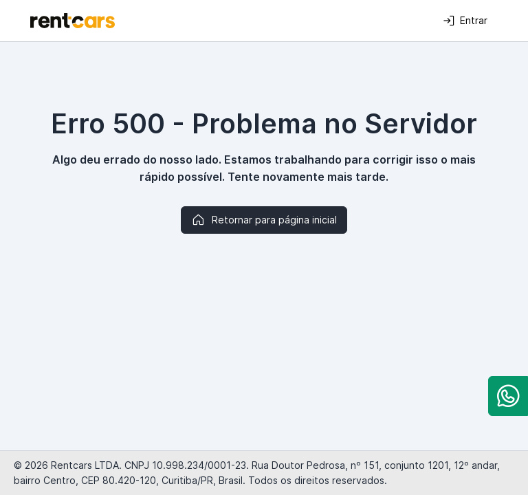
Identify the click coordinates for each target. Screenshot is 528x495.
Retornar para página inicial (264, 220)
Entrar (465, 21)
